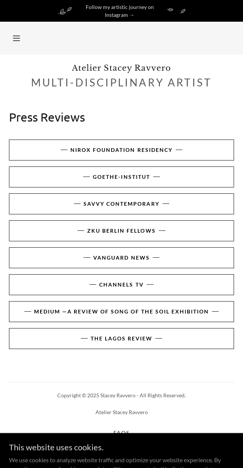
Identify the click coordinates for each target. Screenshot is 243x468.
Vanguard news (121, 257)
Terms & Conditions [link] (121, 442)
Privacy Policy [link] (121, 451)
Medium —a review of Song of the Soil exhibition (121, 311)
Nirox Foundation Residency (121, 150)
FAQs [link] (121, 432)
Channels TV (121, 284)
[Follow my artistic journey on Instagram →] (121, 11)
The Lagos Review (121, 338)
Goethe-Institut (121, 177)
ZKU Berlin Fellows (121, 230)
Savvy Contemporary (121, 204)
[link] (121, 68)
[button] (16, 38)
